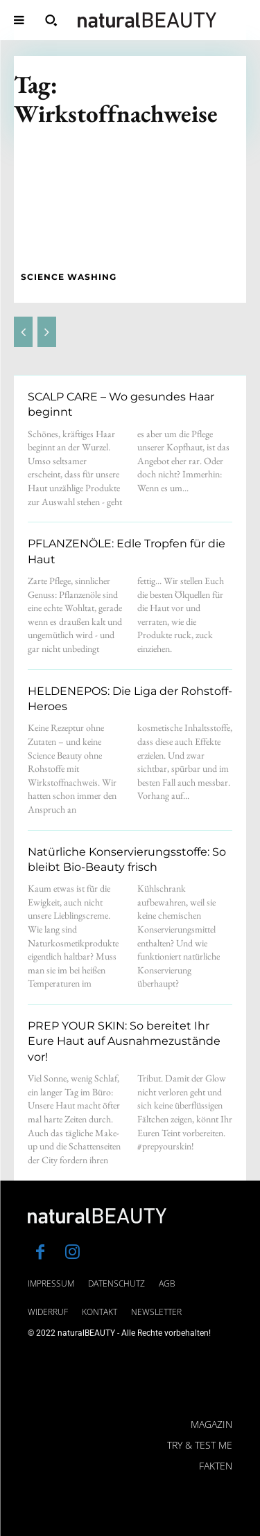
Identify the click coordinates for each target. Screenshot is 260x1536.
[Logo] (147, 20)
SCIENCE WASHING (68, 277)
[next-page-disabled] (46, 332)
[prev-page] (23, 332)
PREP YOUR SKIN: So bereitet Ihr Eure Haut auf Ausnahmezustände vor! (124, 1041)
